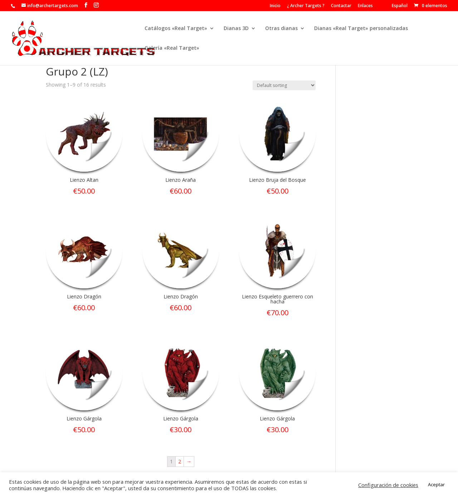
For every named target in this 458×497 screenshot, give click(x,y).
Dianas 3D (236, 28)
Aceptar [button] (436, 484)
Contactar (341, 6)
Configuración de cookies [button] (388, 485)
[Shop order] (284, 85)
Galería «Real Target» (172, 48)
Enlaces (365, 6)
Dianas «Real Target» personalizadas (361, 28)
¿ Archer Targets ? (306, 6)
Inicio (275, 6)
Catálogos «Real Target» (176, 28)
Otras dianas (281, 28)
